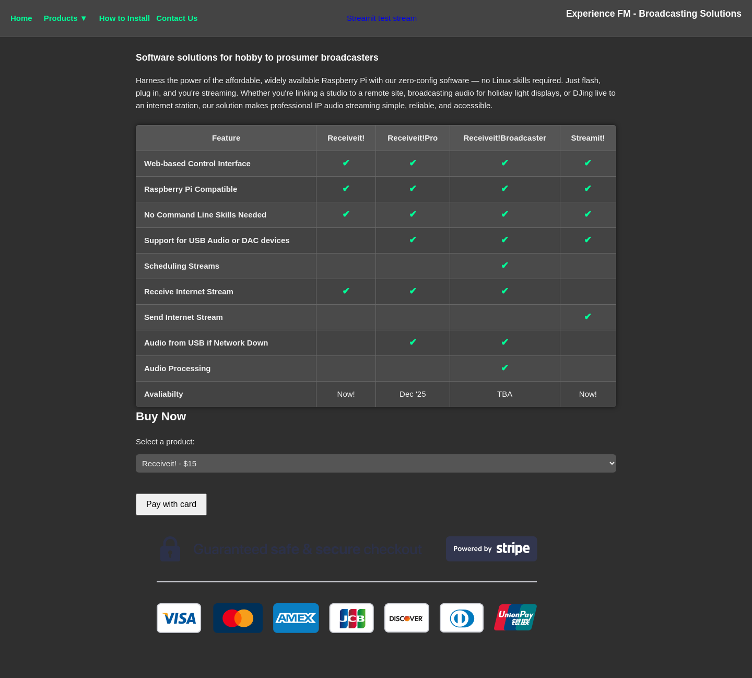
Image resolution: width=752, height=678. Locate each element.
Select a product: (165, 441)
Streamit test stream (382, 18)
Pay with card (171, 504)
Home (21, 18)
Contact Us (176, 18)
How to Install (124, 18)
